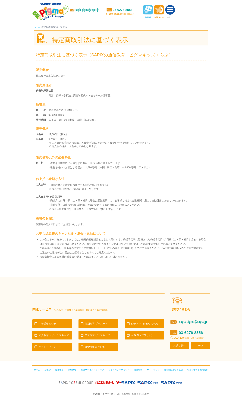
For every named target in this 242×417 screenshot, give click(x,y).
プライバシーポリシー (119, 370)
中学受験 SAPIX (47, 323)
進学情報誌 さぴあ (95, 346)
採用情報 (72, 370)
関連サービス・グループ (92, 370)
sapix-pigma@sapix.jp (87, 10)
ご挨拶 (47, 370)
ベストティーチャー (50, 346)
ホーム (37, 27)
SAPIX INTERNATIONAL (144, 323)
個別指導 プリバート (96, 323)
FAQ (200, 345)
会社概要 (59, 370)
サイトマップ (153, 370)
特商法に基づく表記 (173, 370)
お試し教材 (179, 345)
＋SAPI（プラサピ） (142, 335)
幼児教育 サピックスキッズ (54, 335)
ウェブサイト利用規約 (197, 370)
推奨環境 (138, 370)
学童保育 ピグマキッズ (97, 335)
